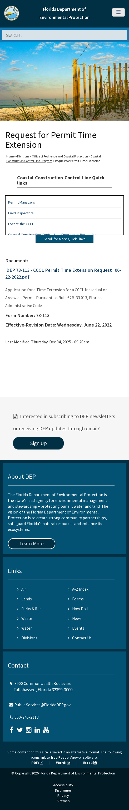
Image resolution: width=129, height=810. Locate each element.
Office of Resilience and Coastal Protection (60, 156)
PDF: (37, 762)
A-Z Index (78, 589)
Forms (76, 598)
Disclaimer (63, 790)
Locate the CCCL (21, 223)
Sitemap (63, 800)
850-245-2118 (26, 717)
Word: (63, 762)
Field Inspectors (21, 213)
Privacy (63, 795)
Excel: (90, 762)
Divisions (23, 156)
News (75, 618)
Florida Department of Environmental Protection (77, 773)
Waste (24, 618)
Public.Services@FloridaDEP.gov (42, 704)
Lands (24, 598)
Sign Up (38, 443)
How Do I (78, 608)
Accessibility (63, 785)
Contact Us (80, 637)
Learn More (31, 543)
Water (24, 628)
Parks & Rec (29, 608)
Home (10, 156)
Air (21, 589)
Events (76, 628)
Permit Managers (21, 202)
